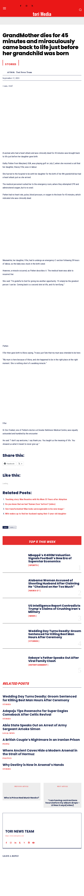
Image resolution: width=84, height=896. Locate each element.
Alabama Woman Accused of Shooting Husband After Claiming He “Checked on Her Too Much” (53, 583)
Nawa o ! (34, 591)
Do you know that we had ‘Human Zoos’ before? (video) (30, 504)
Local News (9, 733)
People (6, 744)
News (32, 616)
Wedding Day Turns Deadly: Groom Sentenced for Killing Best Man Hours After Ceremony (54, 634)
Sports (33, 565)
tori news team (24, 72)
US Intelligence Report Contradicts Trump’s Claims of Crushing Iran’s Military (54, 609)
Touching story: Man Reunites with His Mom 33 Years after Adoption (36, 499)
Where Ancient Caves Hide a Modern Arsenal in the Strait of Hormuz (40, 752)
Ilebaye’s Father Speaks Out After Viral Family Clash (53, 659)
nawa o (12, 527)
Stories (33, 641)
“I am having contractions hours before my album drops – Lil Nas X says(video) (62, 803)
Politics (7, 758)
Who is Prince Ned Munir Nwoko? (21, 798)
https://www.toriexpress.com (14, 836)
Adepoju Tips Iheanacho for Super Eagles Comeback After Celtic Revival (35, 713)
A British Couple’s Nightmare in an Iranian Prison (41, 740)
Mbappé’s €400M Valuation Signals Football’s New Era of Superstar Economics (50, 558)
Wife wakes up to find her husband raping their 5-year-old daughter (35, 513)
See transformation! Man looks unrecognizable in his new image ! (34, 509)
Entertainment (38, 665)
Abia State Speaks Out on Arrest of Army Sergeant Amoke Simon (35, 727)
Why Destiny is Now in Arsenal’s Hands (33, 765)
